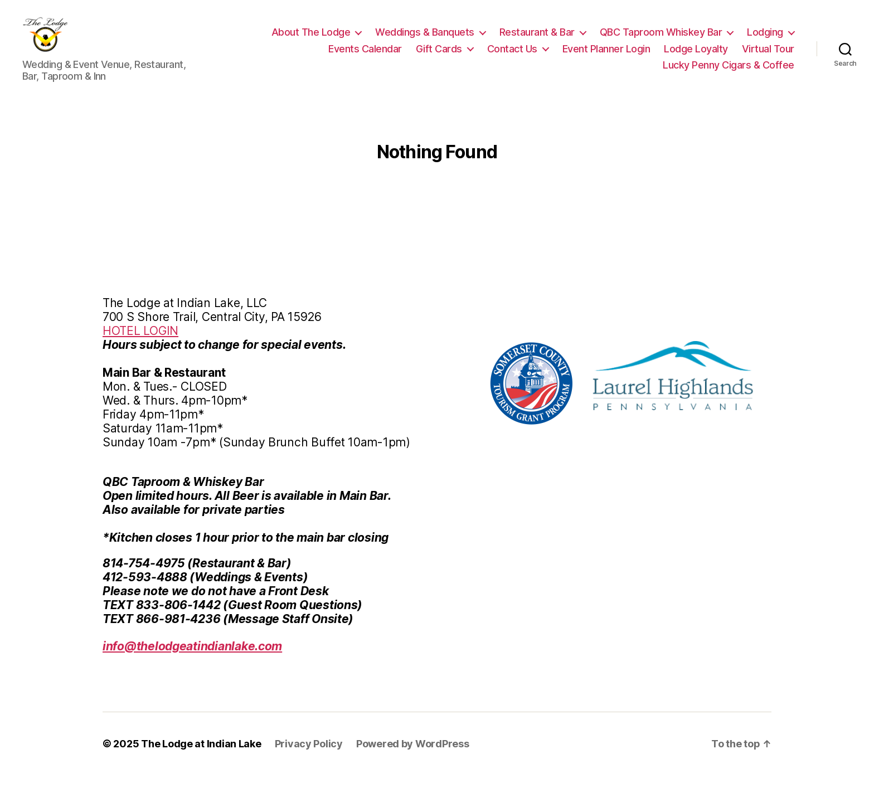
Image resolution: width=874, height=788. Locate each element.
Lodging (765, 39)
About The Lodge (311, 39)
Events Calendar (365, 55)
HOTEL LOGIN (140, 344)
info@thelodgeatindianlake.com (192, 659)
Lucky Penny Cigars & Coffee (728, 71)
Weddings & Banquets (424, 39)
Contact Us (512, 55)
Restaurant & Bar (537, 39)
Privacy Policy (309, 756)
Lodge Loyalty (696, 55)
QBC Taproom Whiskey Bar (661, 39)
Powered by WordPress (412, 756)
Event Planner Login (606, 55)
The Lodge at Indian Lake (201, 756)
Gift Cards (439, 55)
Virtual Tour (768, 55)
